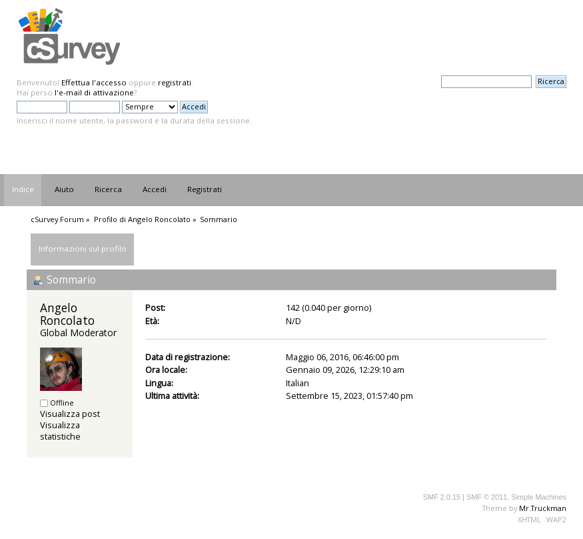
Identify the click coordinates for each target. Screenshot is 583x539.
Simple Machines (538, 497)
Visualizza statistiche (60, 430)
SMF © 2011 (486, 497)
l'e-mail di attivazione (94, 92)
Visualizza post (70, 414)
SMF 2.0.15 (441, 497)
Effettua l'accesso (94, 82)
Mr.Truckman (542, 508)
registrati (174, 82)
